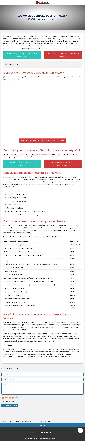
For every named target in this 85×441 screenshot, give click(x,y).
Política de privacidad (45, 430)
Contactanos (34, 430)
